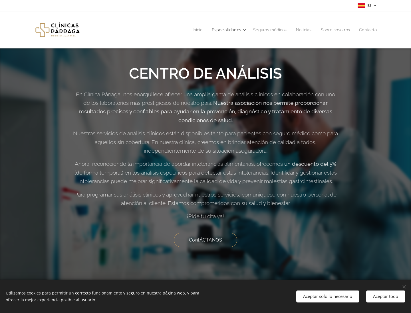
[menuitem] (191, 30)
